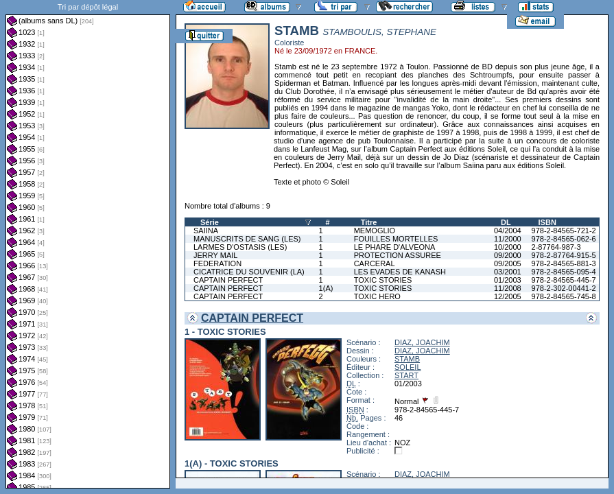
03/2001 (507, 272)
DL (506, 222)
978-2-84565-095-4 (564, 272)
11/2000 (507, 239)
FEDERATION (217, 263)
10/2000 (507, 247)
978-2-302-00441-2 (564, 288)
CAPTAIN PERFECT (228, 280)
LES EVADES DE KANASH (400, 272)
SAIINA (205, 230)
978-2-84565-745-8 (564, 296)
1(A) (326, 288)
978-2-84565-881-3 (564, 263)
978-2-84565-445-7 (564, 280)
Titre (369, 222)
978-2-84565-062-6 (564, 239)
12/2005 (507, 296)
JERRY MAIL (215, 255)
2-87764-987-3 (556, 247)
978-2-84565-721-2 (564, 230)
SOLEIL (407, 367)
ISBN (547, 222)
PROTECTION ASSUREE (397, 255)
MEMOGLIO (375, 230)
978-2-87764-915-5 (564, 255)
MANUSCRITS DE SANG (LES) (246, 239)
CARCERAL (374, 263)
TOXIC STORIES (383, 280)
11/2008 (507, 288)
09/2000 (507, 255)
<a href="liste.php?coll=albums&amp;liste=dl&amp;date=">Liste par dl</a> (87, 244)
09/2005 (507, 263)
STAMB (407, 359)
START (406, 375)
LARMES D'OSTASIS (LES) (240, 247)
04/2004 (507, 230)
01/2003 (507, 280)
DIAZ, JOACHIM (422, 342)
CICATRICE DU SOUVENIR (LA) (249, 272)
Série (209, 222)
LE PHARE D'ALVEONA (395, 247)
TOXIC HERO (377, 296)
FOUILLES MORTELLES (396, 239)
